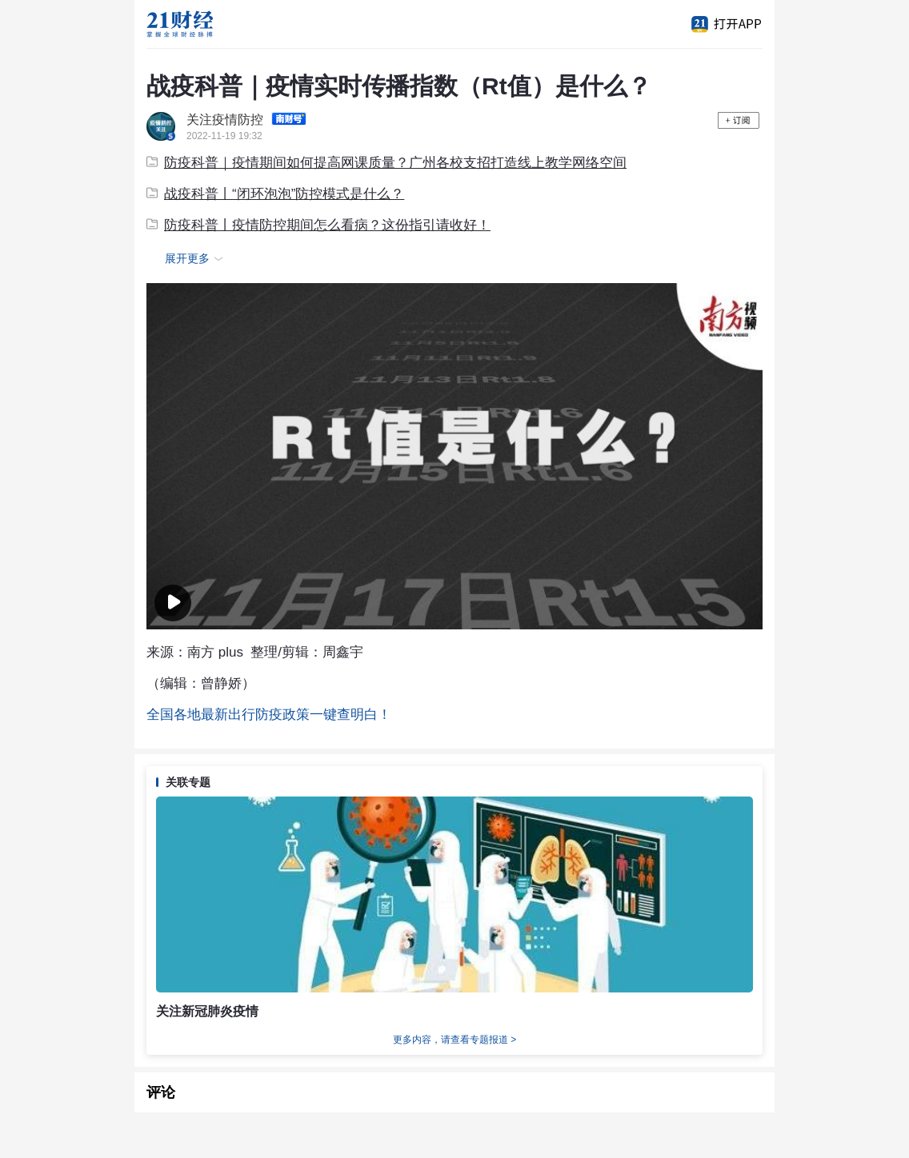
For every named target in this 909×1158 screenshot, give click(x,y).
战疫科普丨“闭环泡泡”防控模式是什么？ (275, 194)
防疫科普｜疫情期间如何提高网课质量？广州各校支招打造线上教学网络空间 (386, 162)
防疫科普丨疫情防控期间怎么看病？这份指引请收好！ (318, 225)
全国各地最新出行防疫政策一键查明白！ (268, 714)
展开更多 (196, 259)
